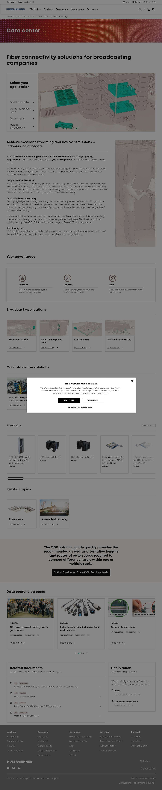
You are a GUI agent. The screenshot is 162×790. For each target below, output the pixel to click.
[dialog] (81, 394)
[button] (81, 407)
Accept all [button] (69, 400)
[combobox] (132, 380)
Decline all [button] (93, 400)
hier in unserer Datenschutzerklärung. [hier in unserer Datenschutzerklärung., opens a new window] (92, 393)
